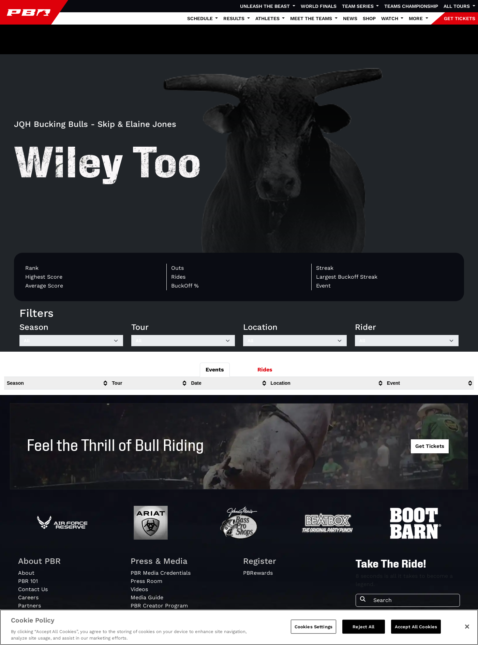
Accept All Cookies (416, 630)
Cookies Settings (313, 630)
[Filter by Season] (71, 341)
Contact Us (33, 589)
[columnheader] (56, 383)
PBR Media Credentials (161, 573)
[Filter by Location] (295, 341)
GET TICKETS (459, 18)
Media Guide (147, 597)
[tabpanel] (239, 386)
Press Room (146, 581)
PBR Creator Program (159, 605)
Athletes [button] (268, 18)
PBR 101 (28, 581)
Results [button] (234, 18)
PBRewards (258, 573)
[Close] (467, 629)
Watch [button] (390, 18)
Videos (139, 589)
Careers (28, 597)
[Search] (414, 600)
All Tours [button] (457, 6)
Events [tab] (215, 369)
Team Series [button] (358, 6)
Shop (369, 18)
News (350, 18)
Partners (29, 605)
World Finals (319, 6)
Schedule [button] (200, 18)
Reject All (363, 630)
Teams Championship (411, 6)
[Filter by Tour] (183, 341)
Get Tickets (429, 446)
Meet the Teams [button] (311, 18)
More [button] (416, 18)
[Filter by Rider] (407, 341)
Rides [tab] (264, 369)
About (26, 573)
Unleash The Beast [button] (265, 6)
